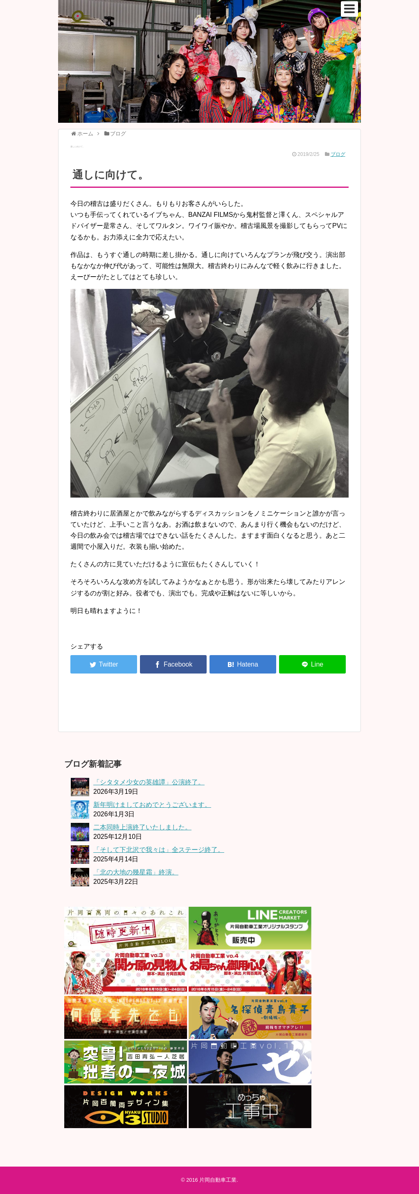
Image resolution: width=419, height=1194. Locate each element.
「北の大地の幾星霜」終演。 (135, 872)
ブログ (338, 154)
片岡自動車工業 (218, 1180)
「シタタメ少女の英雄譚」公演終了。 (149, 782)
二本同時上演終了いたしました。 (142, 827)
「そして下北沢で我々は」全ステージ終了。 (158, 849)
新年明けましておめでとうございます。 (152, 804)
